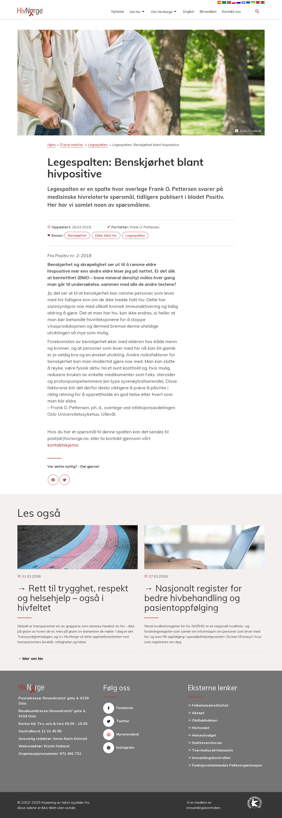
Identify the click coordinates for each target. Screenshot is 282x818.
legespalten (135, 235)
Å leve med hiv (71, 144)
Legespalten (98, 144)
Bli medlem (208, 11)
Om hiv (135, 11)
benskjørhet (77, 235)
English (188, 11)
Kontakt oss (231, 11)
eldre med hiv (106, 235)
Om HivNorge (162, 11)
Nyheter (117, 11)
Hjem (51, 144)
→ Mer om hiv (30, 658)
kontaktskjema (62, 445)
